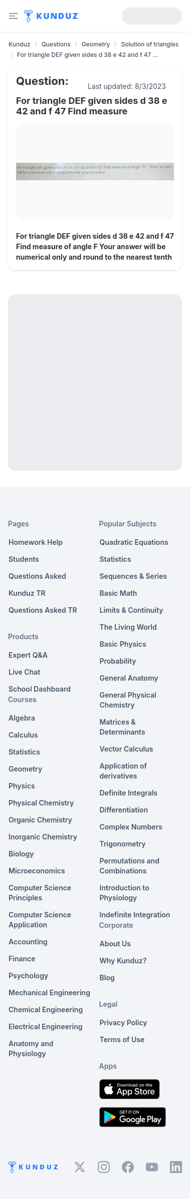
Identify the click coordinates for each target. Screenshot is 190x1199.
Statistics (24, 752)
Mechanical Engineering (49, 992)
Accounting (28, 941)
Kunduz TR (27, 593)
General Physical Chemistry (128, 700)
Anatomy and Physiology (31, 1048)
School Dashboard (40, 689)
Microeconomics (37, 870)
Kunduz (20, 44)
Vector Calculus (126, 749)
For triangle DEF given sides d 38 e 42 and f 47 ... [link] (87, 54)
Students (24, 559)
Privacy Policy (123, 1022)
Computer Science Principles (40, 892)
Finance (22, 958)
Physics (22, 786)
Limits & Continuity (131, 610)
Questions (56, 44)
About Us (115, 943)
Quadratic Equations (134, 542)
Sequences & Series (133, 576)
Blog (107, 977)
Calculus (23, 735)
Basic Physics (123, 644)
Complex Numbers (131, 826)
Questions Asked (37, 576)
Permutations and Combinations (129, 865)
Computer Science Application (40, 919)
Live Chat (24, 672)
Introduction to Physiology (124, 892)
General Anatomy (129, 678)
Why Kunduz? (123, 960)
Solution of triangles (149, 44)
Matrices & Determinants (122, 727)
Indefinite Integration (135, 914)
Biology (21, 853)
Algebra (22, 718)
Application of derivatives (123, 771)
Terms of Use (122, 1039)
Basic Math (118, 593)
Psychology (28, 975)
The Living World (128, 627)
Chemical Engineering (46, 1009)
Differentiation (124, 809)
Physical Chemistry (41, 803)
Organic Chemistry (40, 819)
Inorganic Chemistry (43, 836)
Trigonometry (123, 843)
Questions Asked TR (43, 610)
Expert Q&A (28, 655)
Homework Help (36, 542)
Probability (118, 661)
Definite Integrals (129, 793)
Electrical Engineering (46, 1026)
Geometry (96, 44)
